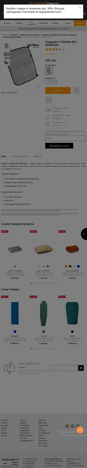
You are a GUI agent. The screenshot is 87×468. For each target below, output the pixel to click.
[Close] (80, 8)
